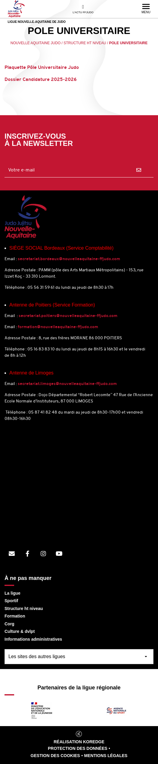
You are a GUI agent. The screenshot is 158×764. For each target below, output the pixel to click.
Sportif (11, 600)
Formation (15, 616)
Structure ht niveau (24, 608)
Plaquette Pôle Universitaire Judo (42, 67)
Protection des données (77, 748)
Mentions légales (106, 755)
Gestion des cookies (55, 755)
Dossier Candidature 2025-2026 (41, 79)
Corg (9, 623)
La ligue (12, 593)
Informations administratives (33, 639)
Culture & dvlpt (20, 631)
